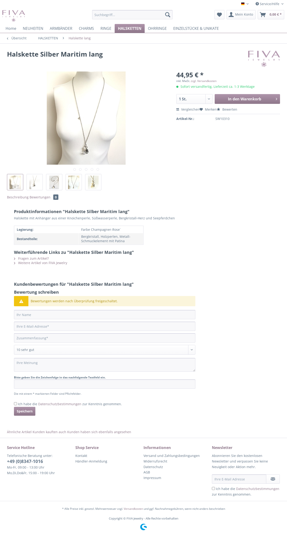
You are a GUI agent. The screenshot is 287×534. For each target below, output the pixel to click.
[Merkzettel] (219, 14)
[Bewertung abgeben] (104, 350)
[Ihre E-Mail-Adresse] (104, 326)
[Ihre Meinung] (104, 365)
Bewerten (227, 109)
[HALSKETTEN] (130, 28)
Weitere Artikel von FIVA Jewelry (40, 263)
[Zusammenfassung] (104, 338)
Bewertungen (44, 197)
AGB (147, 472)
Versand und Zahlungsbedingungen (172, 455)
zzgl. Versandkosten (204, 81)
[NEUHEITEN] (33, 28)
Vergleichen (188, 109)
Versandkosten (133, 509)
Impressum (152, 478)
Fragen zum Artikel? (31, 258)
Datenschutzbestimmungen (59, 404)
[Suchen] (168, 14)
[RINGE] (106, 28)
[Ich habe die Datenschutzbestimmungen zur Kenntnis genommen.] (15, 403)
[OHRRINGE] (157, 28)
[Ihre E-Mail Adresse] (239, 479)
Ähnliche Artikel (19, 432)
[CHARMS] (86, 28)
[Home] (11, 28)
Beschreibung (18, 197)
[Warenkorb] (271, 14)
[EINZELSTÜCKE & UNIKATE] (196, 28)
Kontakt (81, 455)
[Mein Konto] (241, 14)
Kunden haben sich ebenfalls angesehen (99, 432)
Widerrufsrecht (155, 461)
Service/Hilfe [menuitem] (268, 4)
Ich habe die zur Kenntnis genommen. (70, 404)
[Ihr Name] (104, 314)
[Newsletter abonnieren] (273, 479)
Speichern (25, 411)
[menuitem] (132, 17)
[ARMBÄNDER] (61, 28)
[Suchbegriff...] (132, 14)
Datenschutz (153, 467)
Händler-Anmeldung (91, 461)
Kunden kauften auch (49, 432)
